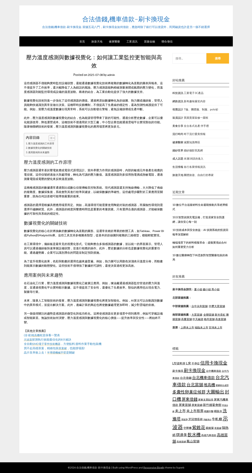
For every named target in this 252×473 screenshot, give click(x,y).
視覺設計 (177, 109)
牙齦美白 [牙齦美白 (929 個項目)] (207, 419)
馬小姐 (215, 289)
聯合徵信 (167, 41)
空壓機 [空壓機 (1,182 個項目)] (187, 427)
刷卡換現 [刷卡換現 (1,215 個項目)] (177, 370)
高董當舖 (186, 319)
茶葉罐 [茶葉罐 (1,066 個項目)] (217, 428)
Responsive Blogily (153, 467)
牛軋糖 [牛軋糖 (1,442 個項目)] (217, 419)
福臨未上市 (201, 327)
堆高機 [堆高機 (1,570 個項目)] (209, 384)
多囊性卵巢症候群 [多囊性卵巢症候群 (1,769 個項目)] (189, 391)
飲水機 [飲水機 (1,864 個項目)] (194, 434)
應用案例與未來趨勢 (39, 152)
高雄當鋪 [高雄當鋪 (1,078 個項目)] (181, 441)
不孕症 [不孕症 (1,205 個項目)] (196, 363)
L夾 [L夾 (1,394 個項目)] (188, 363)
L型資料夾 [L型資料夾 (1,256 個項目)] (178, 363)
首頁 (82, 41)
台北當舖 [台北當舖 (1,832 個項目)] (195, 384)
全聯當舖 (208, 314)
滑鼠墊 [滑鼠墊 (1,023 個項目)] (184, 419)
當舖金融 (149, 41)
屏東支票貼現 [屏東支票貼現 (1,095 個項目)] (205, 399)
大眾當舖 (196, 314)
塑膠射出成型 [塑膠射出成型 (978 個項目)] (222, 385)
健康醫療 (177, 142)
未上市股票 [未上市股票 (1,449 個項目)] (195, 411)
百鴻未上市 (215, 327)
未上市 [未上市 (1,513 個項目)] (180, 410)
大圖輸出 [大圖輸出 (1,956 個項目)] (215, 391)
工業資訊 (132, 41)
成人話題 (177, 158)
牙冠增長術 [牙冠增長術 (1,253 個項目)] (195, 419)
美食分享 (177, 125)
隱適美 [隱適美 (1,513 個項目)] (181, 435)
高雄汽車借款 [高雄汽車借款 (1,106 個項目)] (208, 435)
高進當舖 (220, 319)
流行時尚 (177, 134)
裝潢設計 (177, 117)
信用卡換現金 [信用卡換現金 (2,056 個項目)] (213, 362)
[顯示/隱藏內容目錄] (52, 138)
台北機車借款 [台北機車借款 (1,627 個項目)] (203, 377)
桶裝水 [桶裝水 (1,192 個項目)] (218, 411)
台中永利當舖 (199, 306)
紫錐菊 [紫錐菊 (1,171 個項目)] (210, 427)
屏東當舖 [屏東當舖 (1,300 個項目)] (185, 405)
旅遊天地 (97, 41)
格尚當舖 (209, 319)
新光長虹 (220, 314)
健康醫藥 (114, 41)
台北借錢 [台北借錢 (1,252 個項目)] (186, 377)
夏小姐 (198, 289)
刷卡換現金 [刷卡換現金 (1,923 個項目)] (195, 370)
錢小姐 (207, 289)
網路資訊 (177, 101)
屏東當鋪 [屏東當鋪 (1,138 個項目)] (197, 405)
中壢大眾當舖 (217, 306)
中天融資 (197, 319)
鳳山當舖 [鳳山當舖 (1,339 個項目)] (193, 441)
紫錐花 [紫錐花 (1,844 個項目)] (198, 427)
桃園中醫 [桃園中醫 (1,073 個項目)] (208, 411)
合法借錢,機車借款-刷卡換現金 (126, 18)
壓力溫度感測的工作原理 (42, 143)
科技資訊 (177, 92)
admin (112, 75)
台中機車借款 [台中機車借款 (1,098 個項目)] (213, 370)
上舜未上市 (187, 327)
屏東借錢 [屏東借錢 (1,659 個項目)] (190, 399)
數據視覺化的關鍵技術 (41, 147)
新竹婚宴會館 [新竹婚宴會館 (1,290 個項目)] (212, 405)
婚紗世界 (177, 150)
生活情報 (177, 166)
